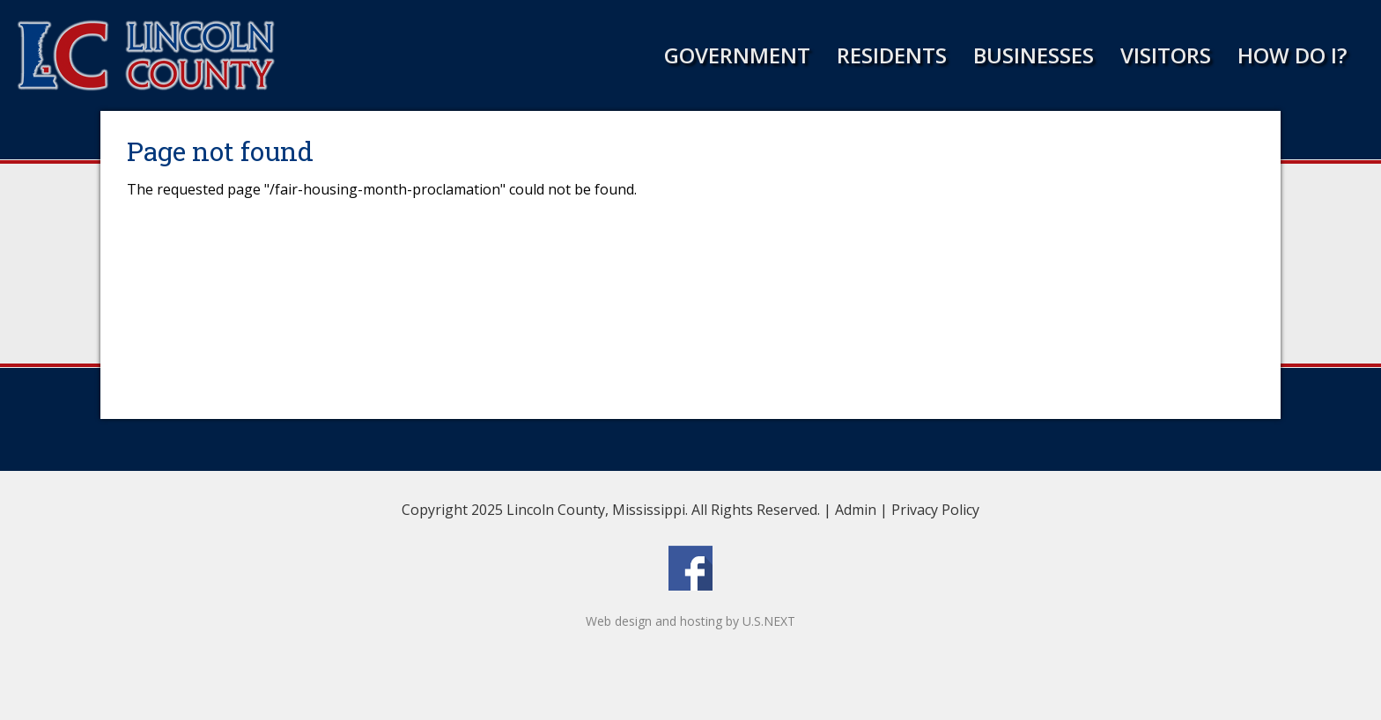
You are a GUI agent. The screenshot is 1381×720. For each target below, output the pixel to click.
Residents (892, 55)
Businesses (1033, 55)
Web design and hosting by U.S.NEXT (690, 621)
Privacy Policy (935, 509)
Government (737, 55)
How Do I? (1292, 55)
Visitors (1165, 55)
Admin (855, 509)
